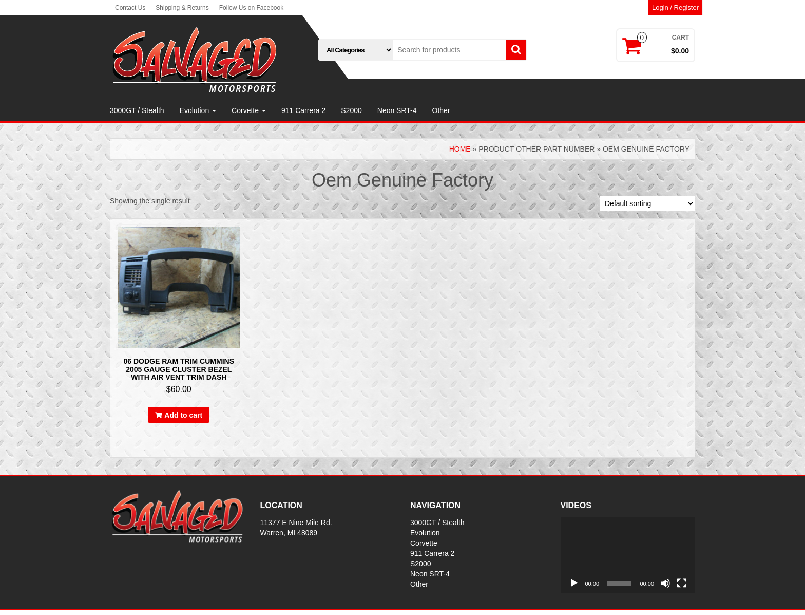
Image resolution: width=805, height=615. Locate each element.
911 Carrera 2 (303, 110)
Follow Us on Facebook (251, 7)
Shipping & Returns (182, 7)
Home (460, 149)
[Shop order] (647, 203)
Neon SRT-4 (397, 110)
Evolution (198, 110)
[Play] (574, 583)
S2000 (351, 110)
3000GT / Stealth (137, 110)
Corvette (249, 110)
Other (441, 110)
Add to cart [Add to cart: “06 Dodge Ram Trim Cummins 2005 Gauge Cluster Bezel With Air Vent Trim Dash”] (183, 415)
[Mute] (665, 583)
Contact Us (130, 7)
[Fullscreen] (682, 583)
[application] (628, 555)
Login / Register (675, 7)
